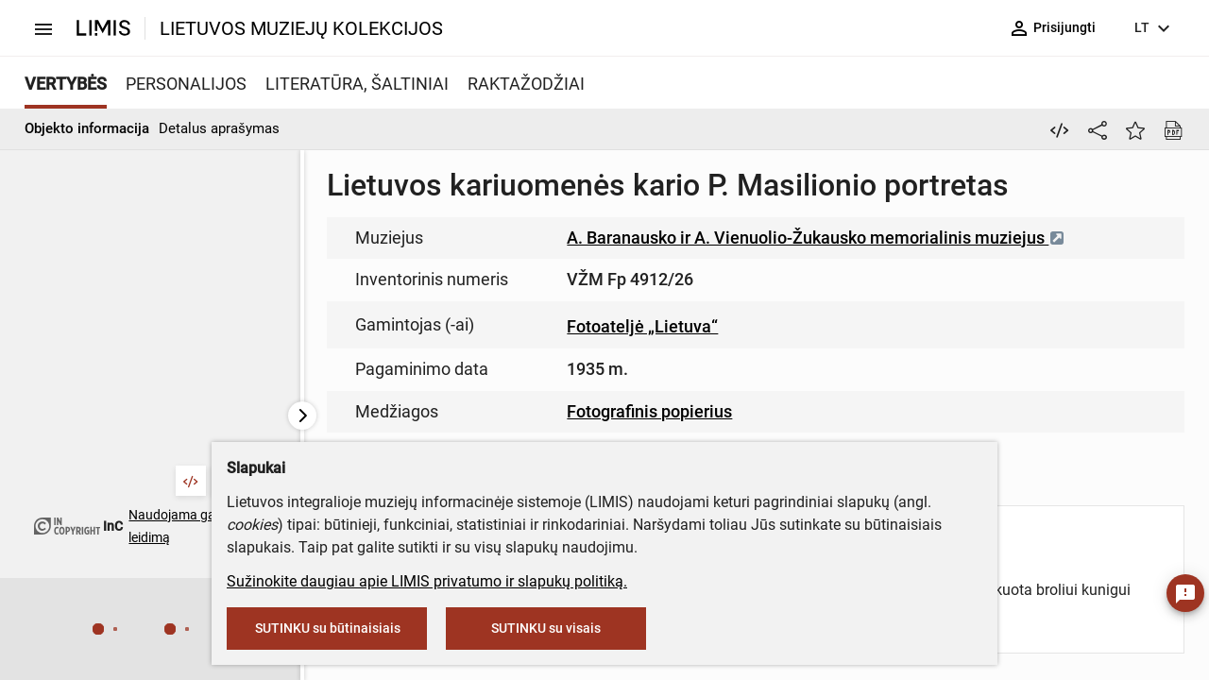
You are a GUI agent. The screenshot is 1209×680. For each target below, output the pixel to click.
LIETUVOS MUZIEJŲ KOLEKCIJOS (301, 28)
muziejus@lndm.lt (700, 276)
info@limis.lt (568, 397)
